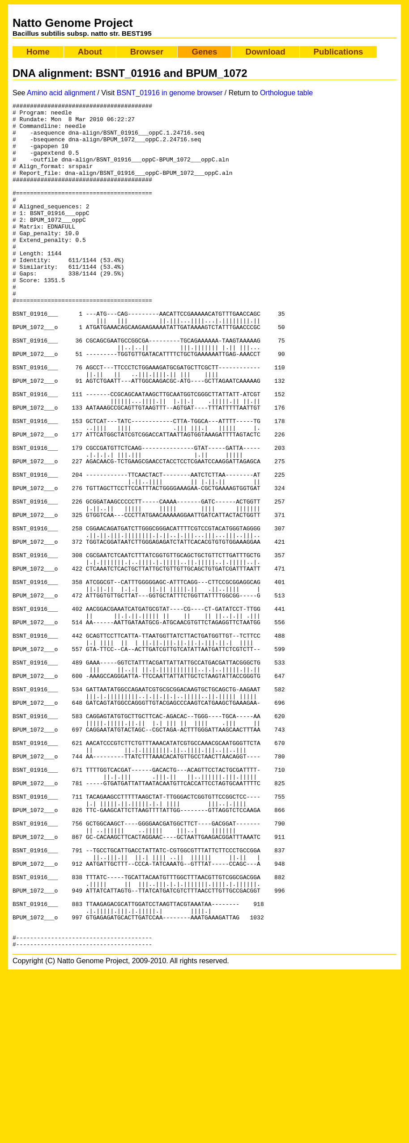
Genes (204, 51)
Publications (338, 51)
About (90, 51)
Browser (147, 51)
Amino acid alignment (61, 93)
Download (265, 51)
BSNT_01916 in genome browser (170, 93)
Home (38, 51)
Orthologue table (286, 93)
